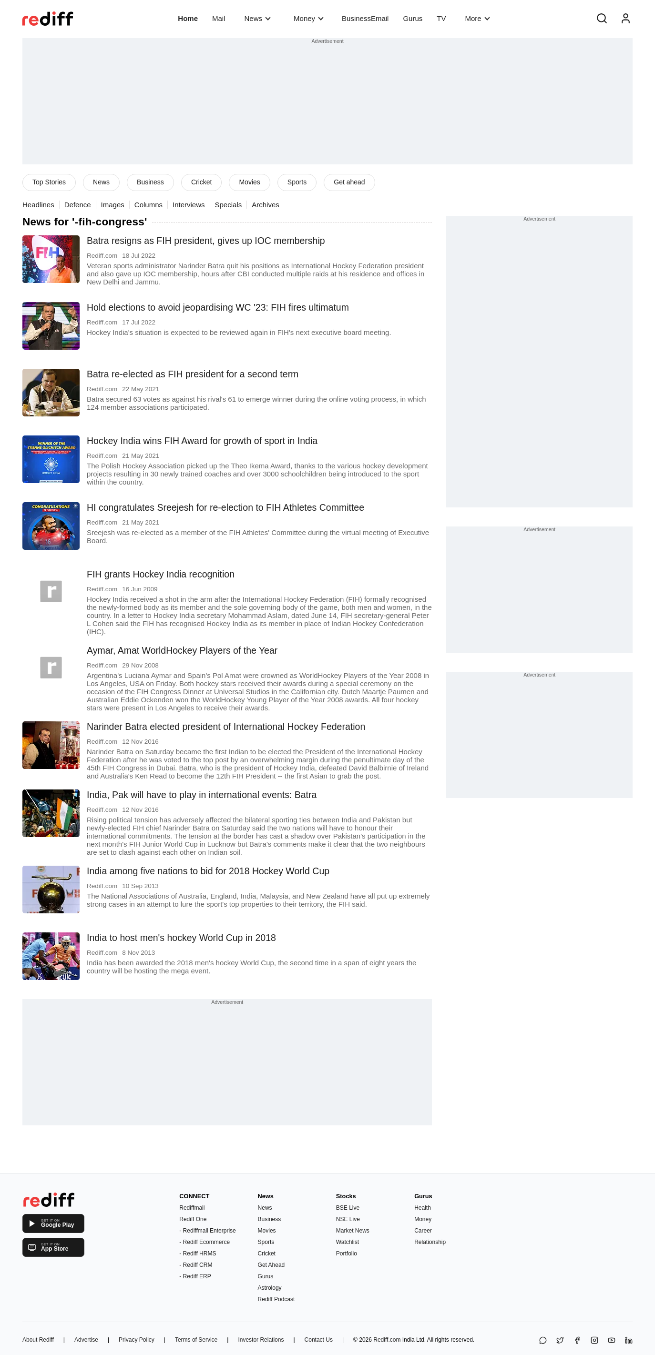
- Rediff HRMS (197, 1253)
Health (422, 1207)
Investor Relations (261, 1339)
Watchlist (347, 1242)
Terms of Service (196, 1339)
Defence (77, 205)
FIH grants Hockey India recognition (161, 574)
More (477, 18)
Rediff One (192, 1219)
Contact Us (319, 1339)
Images (112, 205)
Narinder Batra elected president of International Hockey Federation (226, 726)
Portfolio (346, 1253)
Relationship (430, 1242)
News (258, 18)
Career (423, 1230)
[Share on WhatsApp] (543, 1340)
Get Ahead (271, 1265)
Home (188, 18)
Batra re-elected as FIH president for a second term (192, 374)
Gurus (412, 18)
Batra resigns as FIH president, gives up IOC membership (206, 240)
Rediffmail (192, 1207)
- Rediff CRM (195, 1265)
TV (441, 18)
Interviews (189, 205)
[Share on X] (560, 1340)
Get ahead (349, 182)
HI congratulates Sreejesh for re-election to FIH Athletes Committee (225, 507)
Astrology (270, 1287)
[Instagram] (594, 1340)
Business (150, 182)
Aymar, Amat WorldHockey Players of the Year (182, 650)
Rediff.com (386, 1339)
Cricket (201, 182)
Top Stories (49, 182)
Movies (249, 182)
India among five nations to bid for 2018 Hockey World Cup (208, 871)
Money (309, 18)
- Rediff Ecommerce (204, 1242)
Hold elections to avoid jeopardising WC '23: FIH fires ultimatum (218, 307)
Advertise (86, 1339)
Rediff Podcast (276, 1299)
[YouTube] (611, 1340)
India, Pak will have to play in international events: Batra (202, 794)
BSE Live (347, 1207)
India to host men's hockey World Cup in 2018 (181, 937)
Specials (228, 205)
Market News (352, 1230)
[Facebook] (577, 1340)
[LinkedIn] (629, 1340)
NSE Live (348, 1219)
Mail (218, 18)
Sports (297, 182)
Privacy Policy (136, 1339)
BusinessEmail (365, 18)
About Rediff (38, 1339)
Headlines (38, 205)
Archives (265, 205)
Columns (148, 205)
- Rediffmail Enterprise (207, 1230)
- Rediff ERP (195, 1276)
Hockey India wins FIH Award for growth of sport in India (202, 440)
